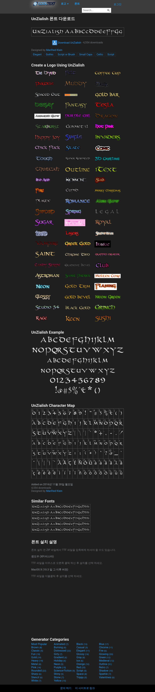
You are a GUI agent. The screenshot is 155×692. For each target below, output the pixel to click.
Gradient (60, 657)
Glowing (106, 654)
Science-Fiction (64, 670)
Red (80, 667)
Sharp (36, 673)
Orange (82, 664)
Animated (61, 644)
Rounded (38, 670)
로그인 (117, 4)
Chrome (106, 647)
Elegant (37, 54)
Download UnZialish (66, 42)
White (36, 680)
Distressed (62, 650)
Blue (104, 644)
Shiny (59, 673)
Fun (35, 654)
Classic (37, 650)
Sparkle (105, 673)
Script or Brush (66, 54)
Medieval (106, 660)
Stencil (36, 677)
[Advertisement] (15, 65)
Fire (103, 650)
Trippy (81, 677)
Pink (36, 667)
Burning (60, 647)
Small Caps (85, 54)
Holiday (60, 660)
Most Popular (39, 644)
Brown (36, 647)
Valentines (107, 677)
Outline (105, 664)
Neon (58, 664)
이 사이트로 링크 (85, 688)
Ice (79, 660)
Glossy (82, 654)
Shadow (106, 670)
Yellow (60, 680)
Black (81, 644)
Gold (36, 657)
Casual (82, 647)
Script (110, 54)
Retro (104, 667)
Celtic (100, 54)
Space (81, 673)
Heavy (37, 660)
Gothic (49, 54)
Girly (58, 654)
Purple (60, 667)
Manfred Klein (54, 50)
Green (104, 657)
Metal (36, 664)
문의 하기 (65, 688)
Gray (80, 657)
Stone (59, 677)
